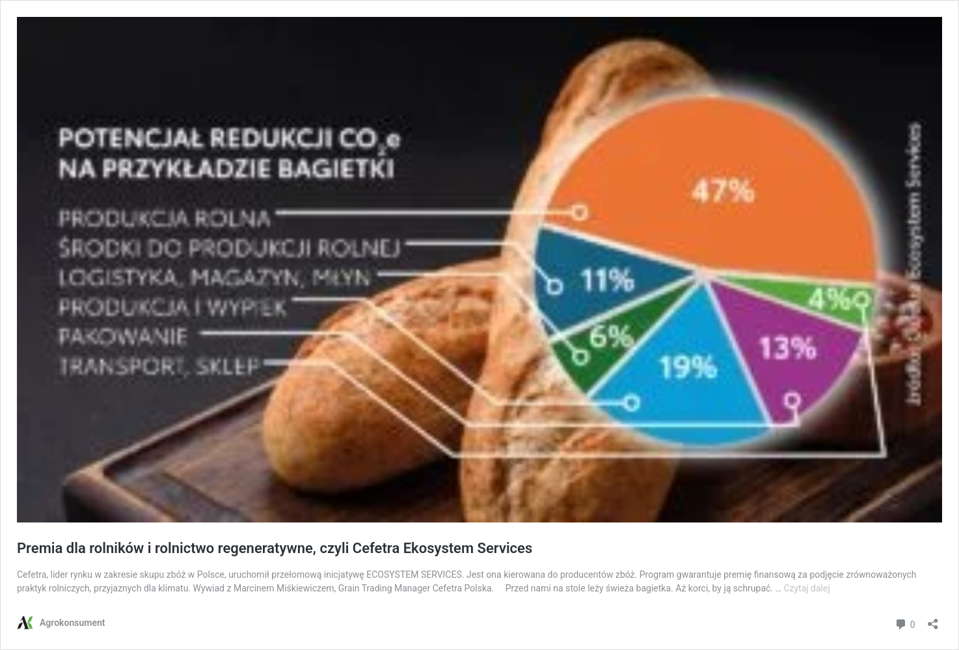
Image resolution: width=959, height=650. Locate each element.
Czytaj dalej (806, 588)
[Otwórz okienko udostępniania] (933, 620)
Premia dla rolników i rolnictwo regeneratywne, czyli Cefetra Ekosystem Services (274, 548)
